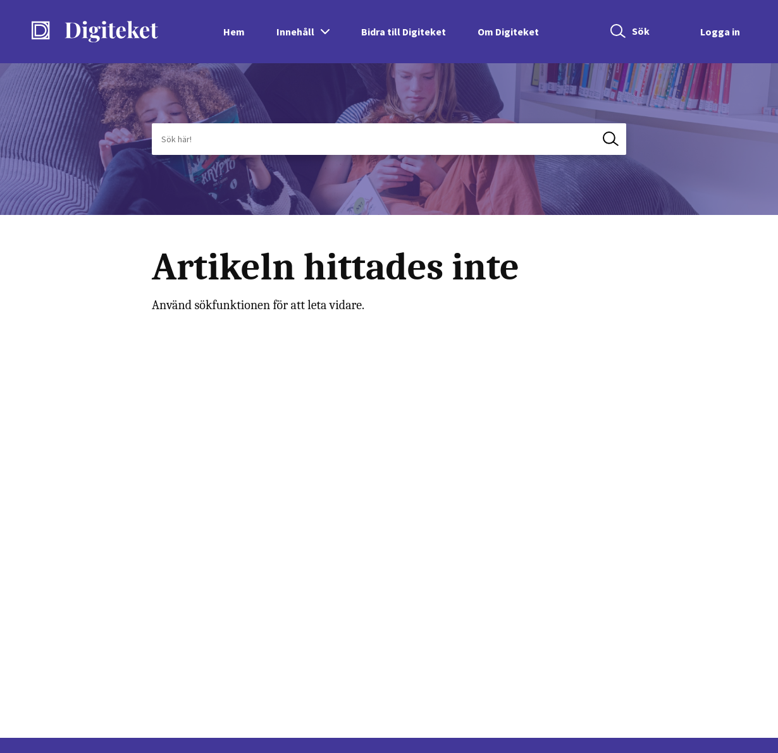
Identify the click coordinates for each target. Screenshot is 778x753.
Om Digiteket (508, 31)
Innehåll (295, 31)
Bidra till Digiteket (403, 31)
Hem (234, 31)
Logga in (720, 31)
